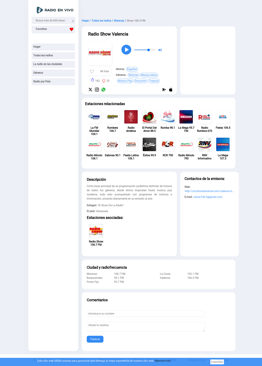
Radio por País (41, 81)
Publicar (95, 339)
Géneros (38, 72)
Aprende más (162, 360)
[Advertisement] (158, 8)
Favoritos (55, 29)
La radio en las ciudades (47, 64)
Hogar (36, 46)
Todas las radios (43, 55)
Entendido (217, 361)
